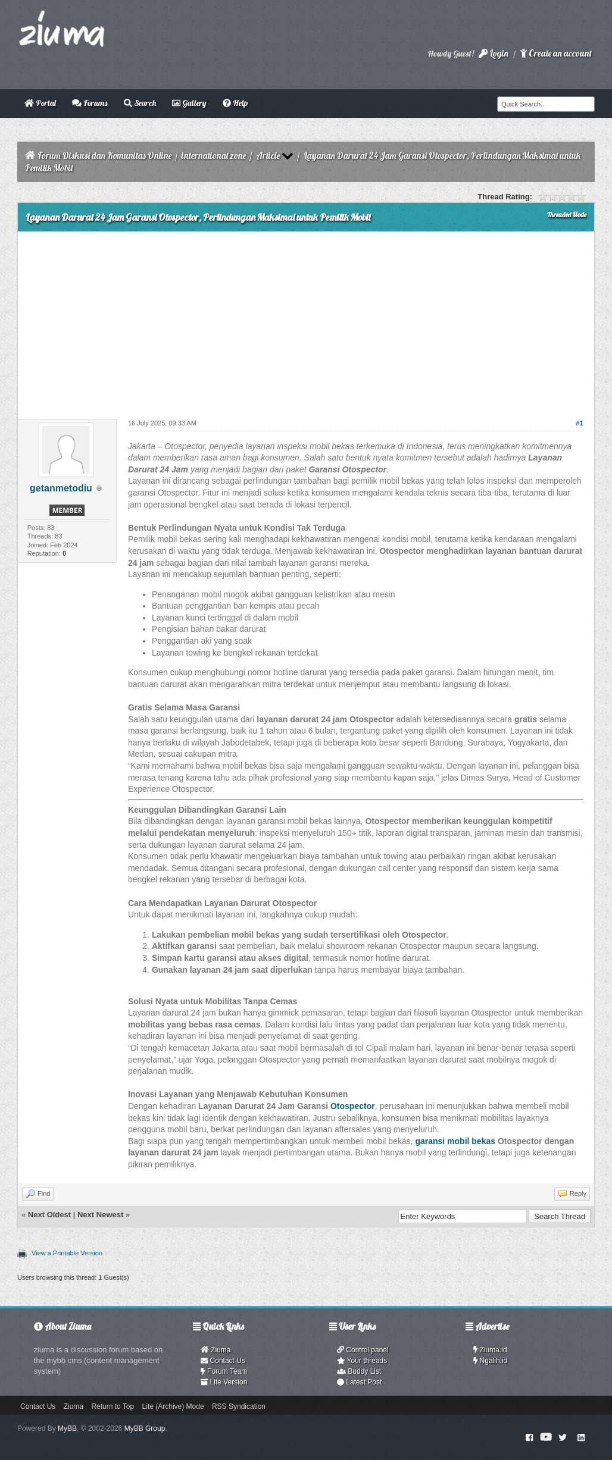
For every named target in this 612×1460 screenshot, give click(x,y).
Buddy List (359, 1371)
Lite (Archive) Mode (173, 1406)
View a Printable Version (67, 1253)
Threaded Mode (566, 215)
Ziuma (215, 1350)
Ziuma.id (490, 1350)
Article (268, 155)
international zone (214, 155)
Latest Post (359, 1382)
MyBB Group (145, 1428)
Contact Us (223, 1360)
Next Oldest (49, 1214)
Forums (89, 103)
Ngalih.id (490, 1360)
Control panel (363, 1350)
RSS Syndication (239, 1406)
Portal (40, 103)
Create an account (556, 53)
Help (235, 103)
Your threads (362, 1360)
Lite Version (224, 1382)
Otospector (352, 1106)
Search (140, 103)
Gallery (189, 103)
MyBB (67, 1428)
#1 (579, 423)
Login (493, 53)
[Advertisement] (306, 320)
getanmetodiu (61, 488)
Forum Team (224, 1371)
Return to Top (112, 1406)
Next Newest (100, 1214)
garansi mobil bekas (455, 1141)
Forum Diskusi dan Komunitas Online (104, 155)
